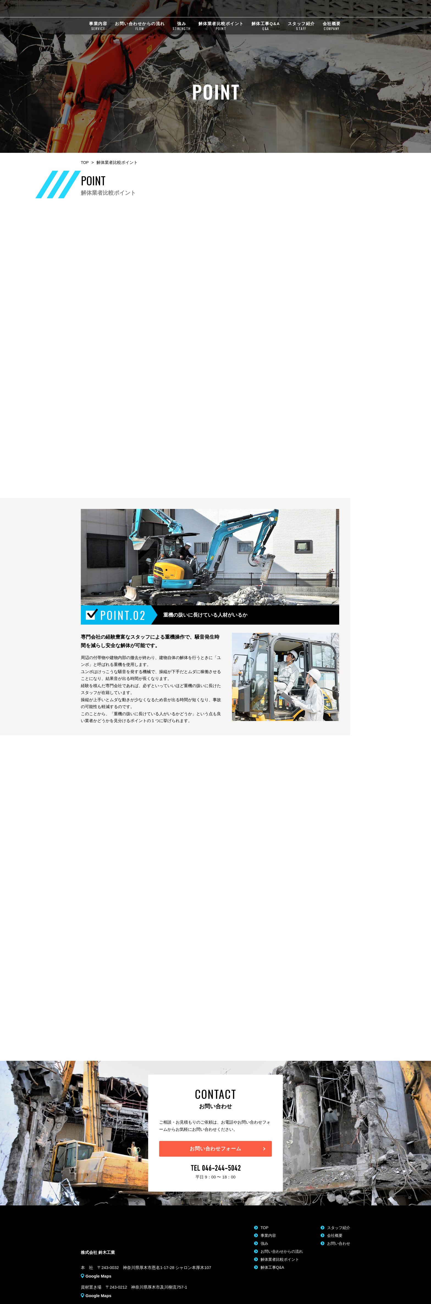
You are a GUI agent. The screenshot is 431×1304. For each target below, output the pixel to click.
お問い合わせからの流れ (140, 28)
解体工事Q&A (266, 28)
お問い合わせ (334, 1234)
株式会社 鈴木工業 (118, 9)
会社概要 (332, 28)
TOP (85, 147)
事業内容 (98, 28)
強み (182, 28)
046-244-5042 (294, 9)
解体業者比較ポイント (221, 28)
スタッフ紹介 (301, 28)
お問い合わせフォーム (215, 1138)
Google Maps (98, 1265)
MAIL (338, 9)
